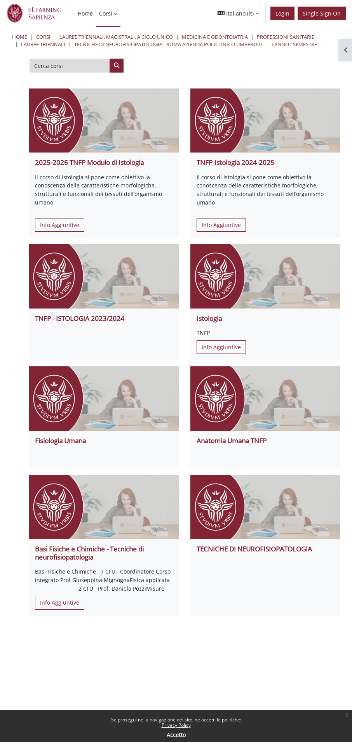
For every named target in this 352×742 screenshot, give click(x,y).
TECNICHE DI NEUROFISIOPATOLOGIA (254, 548)
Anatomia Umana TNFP (232, 440)
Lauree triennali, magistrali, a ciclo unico (116, 36)
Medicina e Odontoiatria (215, 36)
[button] (238, 13)
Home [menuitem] (85, 13)
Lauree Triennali (43, 44)
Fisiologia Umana (60, 440)
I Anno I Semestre (294, 44)
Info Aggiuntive (59, 225)
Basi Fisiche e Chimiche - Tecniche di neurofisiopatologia (89, 553)
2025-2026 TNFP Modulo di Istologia (89, 162)
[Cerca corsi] (70, 66)
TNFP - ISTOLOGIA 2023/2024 (79, 318)
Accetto (176, 735)
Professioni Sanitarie (285, 36)
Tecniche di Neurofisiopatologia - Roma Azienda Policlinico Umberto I (168, 44)
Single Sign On (322, 13)
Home (19, 36)
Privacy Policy (176, 725)
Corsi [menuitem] (105, 13)
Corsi (43, 36)
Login (282, 13)
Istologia (209, 318)
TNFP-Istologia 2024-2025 (235, 162)
